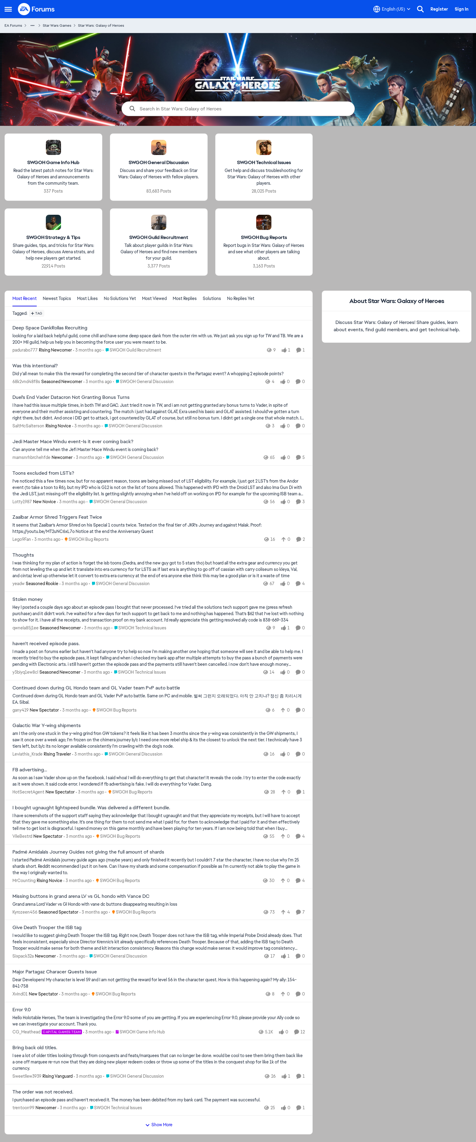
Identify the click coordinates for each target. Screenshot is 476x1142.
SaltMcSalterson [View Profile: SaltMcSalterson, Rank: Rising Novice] (28, 426)
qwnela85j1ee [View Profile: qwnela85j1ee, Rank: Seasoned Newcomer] (25, 628)
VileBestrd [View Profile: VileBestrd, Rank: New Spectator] (22, 836)
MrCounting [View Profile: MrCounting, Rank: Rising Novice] (24, 880)
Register (439, 9)
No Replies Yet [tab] (240, 298)
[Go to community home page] (36, 9)
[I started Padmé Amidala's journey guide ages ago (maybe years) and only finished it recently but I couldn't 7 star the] (158, 866)
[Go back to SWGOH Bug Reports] (264, 237)
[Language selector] (392, 9)
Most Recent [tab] (24, 298)
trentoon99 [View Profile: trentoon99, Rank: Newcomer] (23, 1107)
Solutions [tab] (212, 298)
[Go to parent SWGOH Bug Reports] (85, 539)
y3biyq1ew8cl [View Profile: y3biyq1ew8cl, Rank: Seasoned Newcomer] (25, 672)
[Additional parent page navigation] (32, 25)
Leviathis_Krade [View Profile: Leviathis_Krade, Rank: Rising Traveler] (27, 754)
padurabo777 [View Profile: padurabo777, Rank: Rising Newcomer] (25, 350)
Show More (158, 1124)
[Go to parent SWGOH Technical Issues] (138, 628)
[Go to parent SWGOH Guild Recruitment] (132, 350)
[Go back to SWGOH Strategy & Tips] (53, 237)
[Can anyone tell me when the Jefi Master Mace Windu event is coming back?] (158, 449)
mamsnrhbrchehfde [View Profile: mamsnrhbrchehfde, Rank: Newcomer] (31, 457)
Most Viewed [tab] (154, 298)
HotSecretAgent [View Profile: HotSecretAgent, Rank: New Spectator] (28, 792)
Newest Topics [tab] (57, 298)
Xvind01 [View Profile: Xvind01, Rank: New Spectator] (20, 994)
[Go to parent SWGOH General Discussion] (143, 382)
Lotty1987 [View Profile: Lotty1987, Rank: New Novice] (22, 501)
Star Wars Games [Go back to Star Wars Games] (57, 25)
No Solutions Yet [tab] (120, 298)
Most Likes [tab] (87, 298)
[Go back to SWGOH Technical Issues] (264, 163)
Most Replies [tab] (185, 298)
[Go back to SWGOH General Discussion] (159, 163)
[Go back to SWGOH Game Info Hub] (53, 163)
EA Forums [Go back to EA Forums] (13, 25)
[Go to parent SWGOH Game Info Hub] (139, 1032)
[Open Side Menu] (8, 9)
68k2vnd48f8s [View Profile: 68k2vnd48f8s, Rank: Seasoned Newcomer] (26, 381)
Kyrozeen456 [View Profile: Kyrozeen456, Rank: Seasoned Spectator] (24, 912)
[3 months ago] (87, 350)
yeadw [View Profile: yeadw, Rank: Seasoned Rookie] (18, 583)
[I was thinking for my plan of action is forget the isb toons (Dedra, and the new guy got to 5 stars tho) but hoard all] (158, 569)
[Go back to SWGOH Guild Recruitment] (158, 237)
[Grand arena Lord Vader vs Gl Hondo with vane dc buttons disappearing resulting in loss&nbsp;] (158, 904)
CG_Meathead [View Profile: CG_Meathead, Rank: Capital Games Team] (26, 1032)
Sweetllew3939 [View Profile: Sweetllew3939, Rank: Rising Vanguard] (26, 1076)
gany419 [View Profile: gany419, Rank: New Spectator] (20, 709)
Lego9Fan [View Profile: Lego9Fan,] (21, 539)
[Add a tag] (36, 313)
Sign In (461, 9)
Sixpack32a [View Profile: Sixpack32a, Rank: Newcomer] (23, 956)
